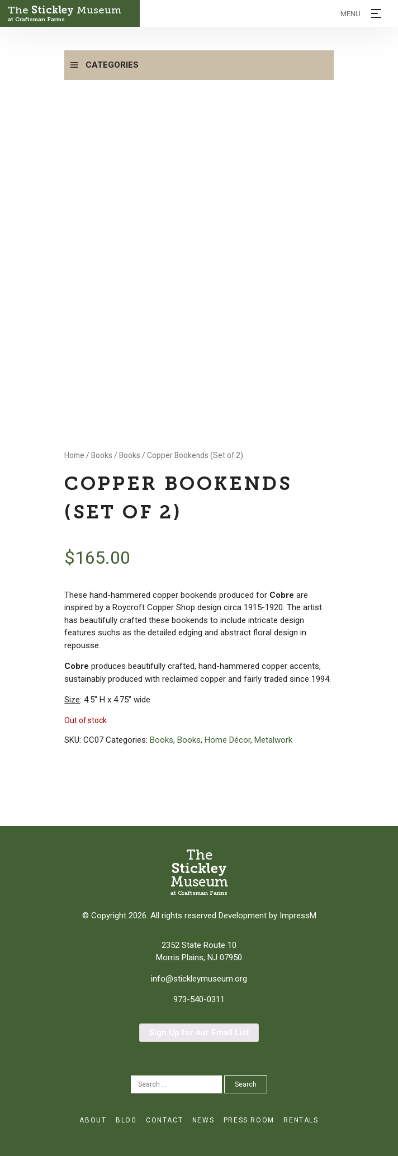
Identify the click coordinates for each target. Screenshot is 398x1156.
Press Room (249, 1120)
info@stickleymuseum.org (199, 979)
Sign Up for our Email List (199, 1032)
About (92, 1120)
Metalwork (273, 740)
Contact (164, 1120)
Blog (126, 1120)
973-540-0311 (199, 999)
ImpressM (297, 915)
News (203, 1120)
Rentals (300, 1120)
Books (101, 455)
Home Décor (227, 740)
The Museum (69, 13)
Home (74, 455)
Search (246, 1084)
